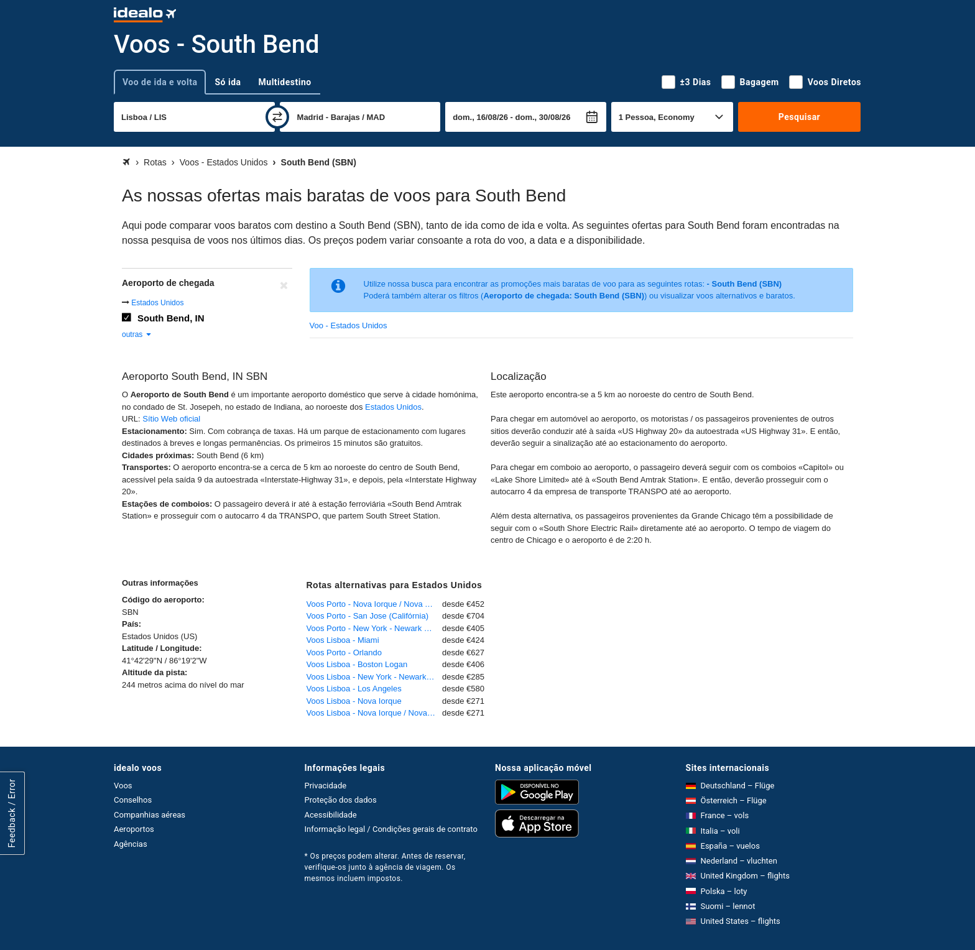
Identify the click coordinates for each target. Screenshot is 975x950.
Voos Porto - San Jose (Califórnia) (368, 615)
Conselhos (133, 800)
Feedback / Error (12, 813)
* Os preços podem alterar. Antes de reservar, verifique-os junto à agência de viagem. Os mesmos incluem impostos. (385, 867)
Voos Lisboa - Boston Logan (357, 664)
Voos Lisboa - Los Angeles (354, 688)
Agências (130, 844)
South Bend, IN (171, 318)
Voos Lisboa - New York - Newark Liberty (375, 676)
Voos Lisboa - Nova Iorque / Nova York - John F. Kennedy (375, 712)
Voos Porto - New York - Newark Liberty (375, 628)
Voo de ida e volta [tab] (159, 82)
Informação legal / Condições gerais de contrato (391, 829)
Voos (123, 785)
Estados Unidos (157, 302)
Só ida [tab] (228, 82)
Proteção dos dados (341, 800)
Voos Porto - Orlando (344, 652)
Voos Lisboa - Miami (343, 640)
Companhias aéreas (149, 814)
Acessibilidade (331, 814)
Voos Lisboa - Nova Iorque (354, 701)
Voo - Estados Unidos (348, 325)
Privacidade (326, 785)
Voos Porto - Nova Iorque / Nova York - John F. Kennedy (375, 604)
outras (137, 334)
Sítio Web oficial (171, 418)
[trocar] (277, 117)
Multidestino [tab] (285, 82)
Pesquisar (799, 117)
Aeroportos (134, 829)
